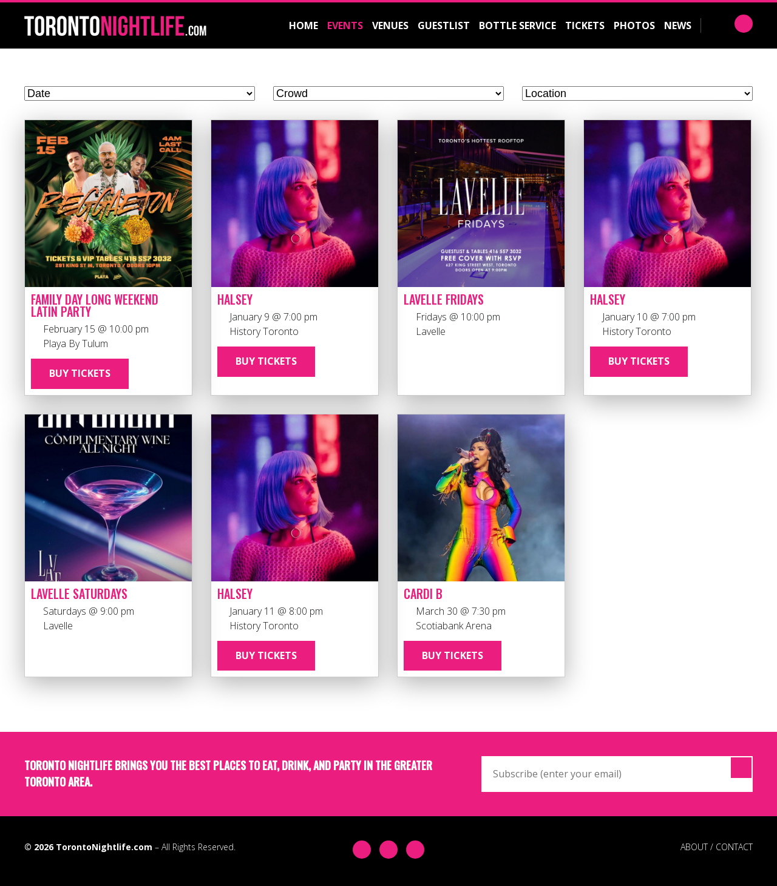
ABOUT (694, 847)
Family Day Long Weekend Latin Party (94, 305)
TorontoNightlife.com (104, 847)
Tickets (585, 25)
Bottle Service (517, 25)
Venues (390, 25)
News (677, 25)
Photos (634, 25)
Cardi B (423, 593)
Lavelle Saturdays (79, 593)
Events (345, 25)
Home (303, 25)
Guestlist (444, 25)
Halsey (235, 299)
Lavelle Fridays (444, 299)
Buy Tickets (79, 373)
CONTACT (734, 847)
